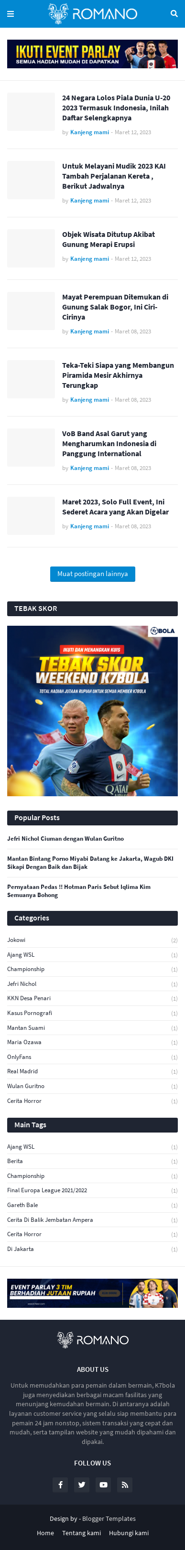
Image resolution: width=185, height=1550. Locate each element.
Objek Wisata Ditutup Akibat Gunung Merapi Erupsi (108, 239)
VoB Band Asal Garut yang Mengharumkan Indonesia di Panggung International (109, 443)
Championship (92, 969)
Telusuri (174, 13)
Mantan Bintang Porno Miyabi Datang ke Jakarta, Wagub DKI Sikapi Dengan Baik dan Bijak (90, 863)
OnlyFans (92, 1057)
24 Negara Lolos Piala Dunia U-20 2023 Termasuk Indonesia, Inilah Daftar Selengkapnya (116, 107)
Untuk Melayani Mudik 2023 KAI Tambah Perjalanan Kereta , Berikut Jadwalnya (114, 176)
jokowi (92, 940)
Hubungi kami (129, 1533)
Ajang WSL (92, 955)
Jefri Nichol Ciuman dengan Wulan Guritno (65, 839)
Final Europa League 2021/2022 (92, 1190)
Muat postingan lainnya (92, 573)
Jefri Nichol (92, 984)
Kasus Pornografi (92, 1013)
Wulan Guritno (92, 1086)
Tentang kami (81, 1533)
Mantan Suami (92, 1028)
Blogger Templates (109, 1518)
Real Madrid (92, 1071)
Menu (10, 13)
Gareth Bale (92, 1205)
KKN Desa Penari (92, 998)
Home (45, 1533)
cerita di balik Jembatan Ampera (92, 1220)
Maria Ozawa (92, 1042)
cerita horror (92, 1101)
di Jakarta (92, 1249)
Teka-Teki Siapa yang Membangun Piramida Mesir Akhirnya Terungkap (118, 375)
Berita (92, 1161)
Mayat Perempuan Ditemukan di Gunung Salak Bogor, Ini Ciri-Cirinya (115, 306)
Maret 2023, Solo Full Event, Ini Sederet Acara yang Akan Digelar (115, 506)
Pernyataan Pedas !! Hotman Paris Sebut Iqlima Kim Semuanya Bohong (79, 891)
